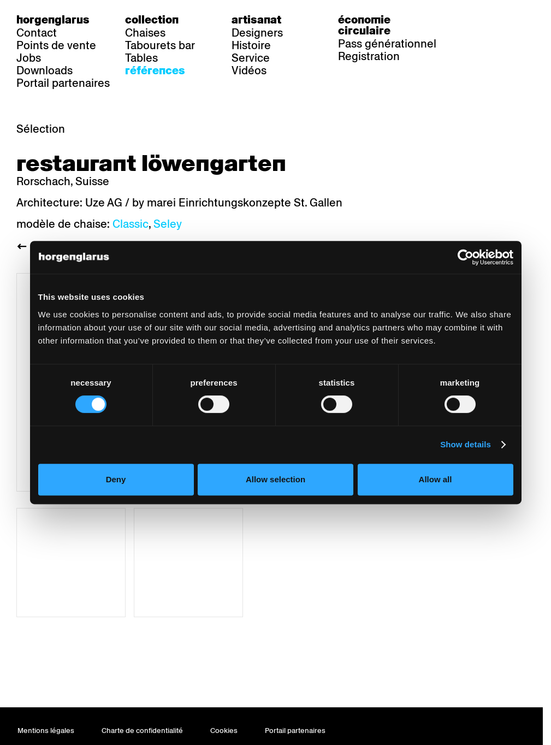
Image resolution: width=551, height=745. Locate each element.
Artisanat (256, 19)
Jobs (28, 57)
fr (497, 19)
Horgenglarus (53, 19)
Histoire (251, 45)
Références (155, 70)
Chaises (145, 32)
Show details (465, 444)
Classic (130, 224)
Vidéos (249, 70)
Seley (167, 224)
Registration (369, 56)
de (475, 19)
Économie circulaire (364, 25)
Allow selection (275, 479)
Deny (116, 479)
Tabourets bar (160, 45)
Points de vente (56, 45)
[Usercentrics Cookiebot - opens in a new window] (465, 257)
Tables (141, 57)
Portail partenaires (63, 83)
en (519, 19)
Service (251, 57)
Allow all (435, 479)
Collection (152, 19)
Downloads (44, 70)
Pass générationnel (387, 43)
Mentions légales (45, 730)
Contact (36, 32)
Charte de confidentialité (142, 730)
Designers (257, 32)
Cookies (224, 730)
